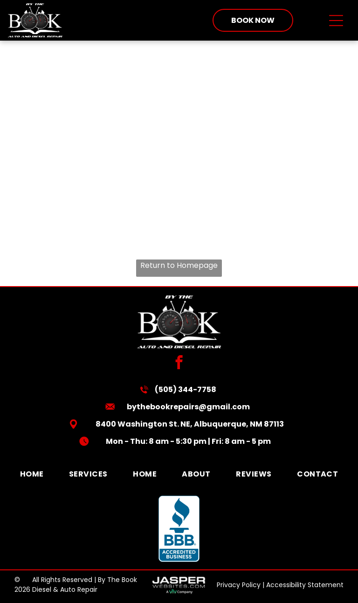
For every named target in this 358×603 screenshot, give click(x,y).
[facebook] (179, 363)
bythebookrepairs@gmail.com (188, 406)
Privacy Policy (239, 584)
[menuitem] (32, 474)
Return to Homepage (179, 265)
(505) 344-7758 (185, 389)
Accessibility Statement (305, 584)
